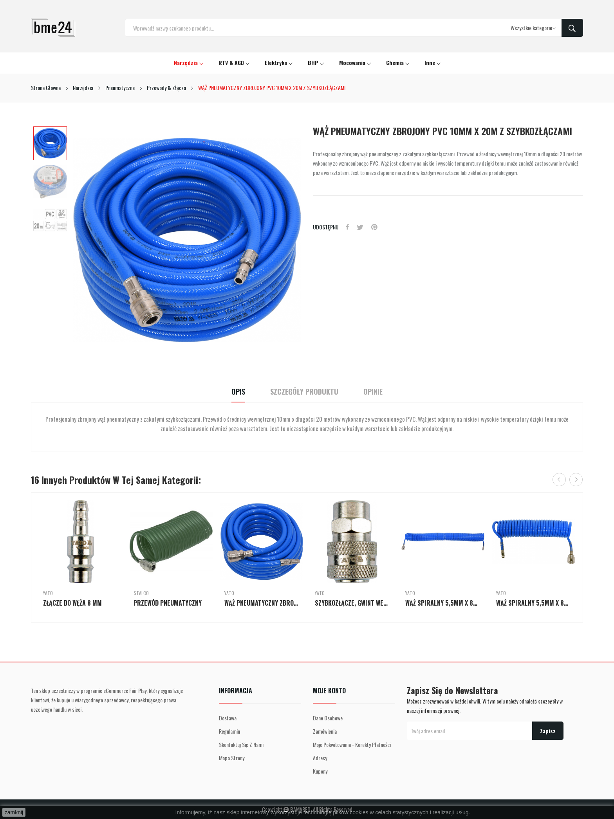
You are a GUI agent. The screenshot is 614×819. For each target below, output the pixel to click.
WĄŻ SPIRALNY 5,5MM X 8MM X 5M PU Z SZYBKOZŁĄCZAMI (533, 602)
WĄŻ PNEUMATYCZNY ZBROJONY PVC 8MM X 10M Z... (261, 602)
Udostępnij (347, 227)
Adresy (320, 758)
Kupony (320, 771)
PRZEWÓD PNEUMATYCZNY (168, 602)
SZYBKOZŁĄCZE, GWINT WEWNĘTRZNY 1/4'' (352, 602)
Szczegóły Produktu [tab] (304, 392)
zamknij (14, 812)
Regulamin (229, 731)
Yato (48, 593)
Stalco (141, 593)
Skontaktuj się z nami (241, 744)
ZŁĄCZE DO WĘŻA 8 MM (72, 602)
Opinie (373, 392)
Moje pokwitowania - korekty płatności (352, 744)
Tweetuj (360, 227)
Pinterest (374, 227)
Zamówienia (325, 731)
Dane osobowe (328, 718)
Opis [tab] (238, 392)
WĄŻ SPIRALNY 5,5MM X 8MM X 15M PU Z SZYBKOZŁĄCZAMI (442, 602)
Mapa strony (231, 758)
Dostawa (228, 718)
